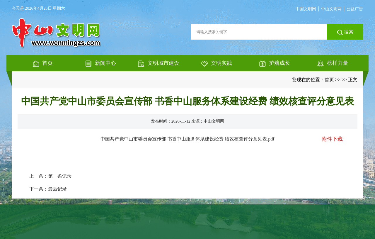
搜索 (345, 32)
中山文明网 (331, 9)
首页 (329, 79)
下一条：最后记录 (48, 189)
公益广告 (355, 9)
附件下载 (332, 139)
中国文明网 (306, 9)
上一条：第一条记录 (50, 176)
